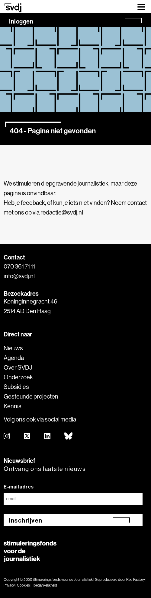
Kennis (12, 406)
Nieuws (13, 348)
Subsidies (16, 386)
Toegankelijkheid (44, 585)
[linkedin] (47, 436)
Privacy (9, 585)
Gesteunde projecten (31, 396)
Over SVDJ (18, 367)
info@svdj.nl (19, 276)
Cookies (23, 585)
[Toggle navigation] (141, 6)
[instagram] (7, 436)
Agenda (14, 357)
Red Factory (135, 579)
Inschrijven (26, 520)
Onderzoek (18, 377)
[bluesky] (68, 436)
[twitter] (27, 436)
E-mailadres (19, 487)
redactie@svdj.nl (61, 212)
